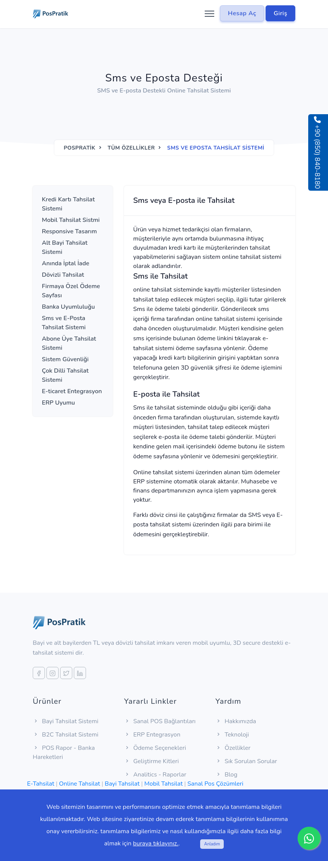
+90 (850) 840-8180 (317, 152)
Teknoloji (232, 734)
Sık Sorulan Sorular (246, 761)
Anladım (212, 844)
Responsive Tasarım (69, 231)
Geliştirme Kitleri (151, 761)
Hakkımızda (235, 721)
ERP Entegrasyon (152, 734)
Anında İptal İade (65, 263)
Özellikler (232, 748)
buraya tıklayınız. (155, 843)
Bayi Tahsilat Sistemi (65, 721)
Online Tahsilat (79, 784)
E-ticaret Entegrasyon (72, 391)
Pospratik (79, 147)
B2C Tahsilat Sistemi (65, 734)
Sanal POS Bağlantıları (160, 721)
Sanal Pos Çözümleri (216, 784)
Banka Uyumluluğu (68, 307)
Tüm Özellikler (131, 147)
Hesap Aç (242, 13)
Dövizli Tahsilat (63, 275)
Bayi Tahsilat (122, 784)
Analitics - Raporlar (155, 774)
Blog (226, 774)
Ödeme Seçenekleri (155, 748)
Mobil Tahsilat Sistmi (71, 220)
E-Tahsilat (40, 784)
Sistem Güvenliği (65, 359)
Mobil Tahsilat (163, 784)
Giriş (280, 13)
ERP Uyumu (58, 403)
